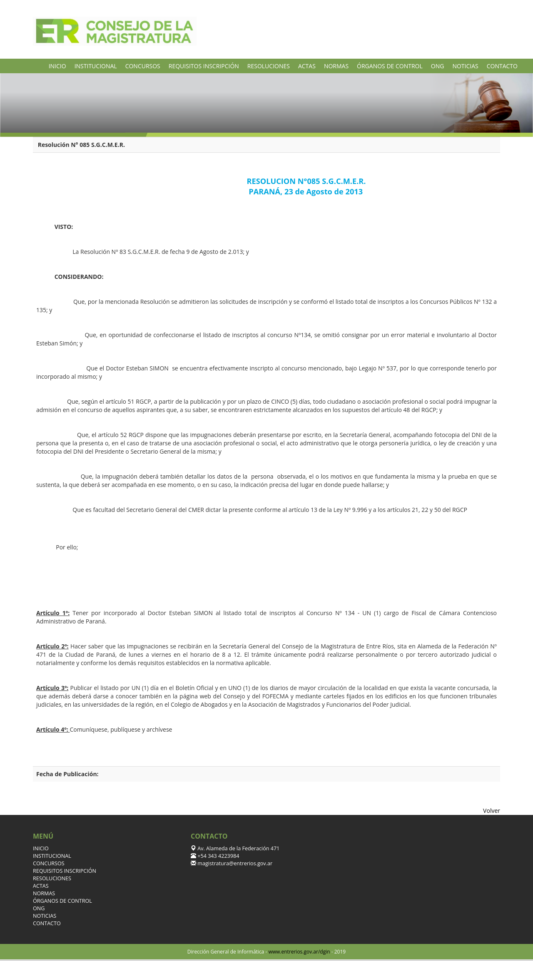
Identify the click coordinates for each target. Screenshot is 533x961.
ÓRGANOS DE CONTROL (390, 66)
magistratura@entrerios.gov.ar (234, 863)
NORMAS (336, 66)
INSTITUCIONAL (96, 66)
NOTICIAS (465, 66)
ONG (437, 66)
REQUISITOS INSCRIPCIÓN (204, 66)
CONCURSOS (142, 66)
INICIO (57, 66)
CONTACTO (502, 66)
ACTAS (307, 66)
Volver (491, 810)
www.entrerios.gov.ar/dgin (299, 951)
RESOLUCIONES (268, 66)
